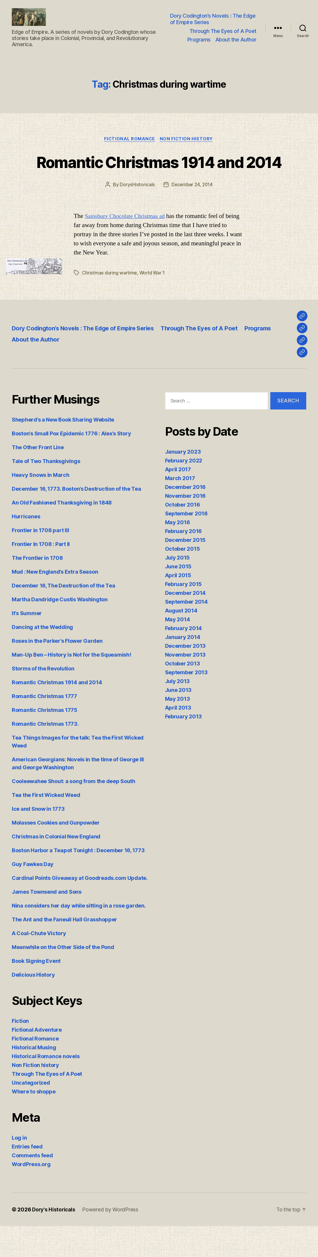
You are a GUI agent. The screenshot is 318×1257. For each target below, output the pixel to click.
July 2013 (177, 712)
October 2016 (182, 535)
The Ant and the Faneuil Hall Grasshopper (64, 950)
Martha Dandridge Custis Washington (60, 630)
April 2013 (178, 738)
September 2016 (186, 544)
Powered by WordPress (112, 1240)
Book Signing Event (36, 992)
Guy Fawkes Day (33, 895)
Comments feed (32, 1186)
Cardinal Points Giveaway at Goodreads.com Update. (80, 909)
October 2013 (182, 694)
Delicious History (33, 1006)
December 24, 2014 (192, 216)
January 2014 (182, 668)
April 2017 (178, 500)
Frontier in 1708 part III (40, 561)
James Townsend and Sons (46, 923)
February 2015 (183, 615)
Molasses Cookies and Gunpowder (56, 853)
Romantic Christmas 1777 (44, 727)
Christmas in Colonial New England (56, 867)
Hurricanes (26, 547)
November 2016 (185, 526)
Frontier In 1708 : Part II (41, 575)
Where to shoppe (34, 1122)
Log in (19, 1169)
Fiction (20, 1052)
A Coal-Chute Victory (39, 964)
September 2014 (186, 632)
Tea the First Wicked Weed (46, 826)
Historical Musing (34, 1078)
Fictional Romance (129, 148)
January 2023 (183, 482)
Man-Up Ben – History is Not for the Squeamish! (71, 685)
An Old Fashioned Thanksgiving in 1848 (62, 533)
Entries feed (27, 1177)
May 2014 (177, 650)
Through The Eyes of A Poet (223, 35)
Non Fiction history (187, 148)
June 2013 (178, 720)
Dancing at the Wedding (42, 658)
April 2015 (178, 606)
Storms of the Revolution (43, 699)
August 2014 (181, 641)
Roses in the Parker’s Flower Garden (57, 672)
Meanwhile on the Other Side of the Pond (63, 978)
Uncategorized (31, 1114)
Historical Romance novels (45, 1087)
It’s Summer (27, 644)
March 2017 (180, 509)
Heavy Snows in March (40, 506)
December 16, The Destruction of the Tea (63, 616)
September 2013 (186, 703)
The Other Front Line (38, 478)
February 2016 (183, 562)
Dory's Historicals (54, 1240)
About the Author (236, 44)
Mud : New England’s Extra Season (55, 603)
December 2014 (185, 623)
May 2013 (177, 729)
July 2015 (177, 588)
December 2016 (185, 518)
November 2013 (185, 685)
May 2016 (177, 553)
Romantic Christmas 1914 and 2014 (159, 181)
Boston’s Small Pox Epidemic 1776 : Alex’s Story (71, 464)
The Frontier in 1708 (37, 589)
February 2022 (183, 491)
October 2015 (182, 579)
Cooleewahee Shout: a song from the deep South (73, 812)
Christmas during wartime (110, 304)
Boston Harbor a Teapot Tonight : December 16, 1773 (78, 881)
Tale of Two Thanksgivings (46, 492)
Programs (199, 44)
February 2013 (183, 747)
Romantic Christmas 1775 (44, 741)
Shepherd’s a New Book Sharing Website (63, 450)
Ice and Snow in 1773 (38, 840)
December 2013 (185, 676)
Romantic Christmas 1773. (45, 755)
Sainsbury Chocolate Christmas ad (127, 247)
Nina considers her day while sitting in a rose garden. (79, 936)
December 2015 (185, 570)
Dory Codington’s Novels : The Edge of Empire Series (213, 23)
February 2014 (183, 659)
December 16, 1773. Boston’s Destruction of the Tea (76, 520)
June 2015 (178, 597)
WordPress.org (31, 1195)
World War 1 (153, 304)
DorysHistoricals (136, 216)
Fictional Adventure (37, 1061)
